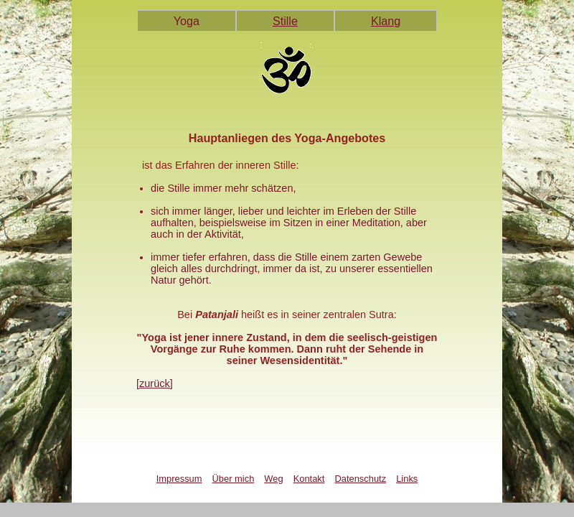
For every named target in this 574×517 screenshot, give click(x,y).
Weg (273, 478)
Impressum (179, 478)
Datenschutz (360, 478)
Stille (285, 20)
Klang (385, 20)
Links (407, 478)
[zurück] (154, 383)
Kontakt (309, 478)
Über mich (233, 478)
